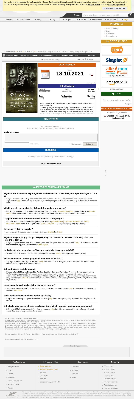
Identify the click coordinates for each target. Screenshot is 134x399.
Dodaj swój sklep (116, 89)
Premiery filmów (109, 372)
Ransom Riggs (67, 91)
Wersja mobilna (13, 367)
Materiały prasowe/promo (49, 369)
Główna (9, 20)
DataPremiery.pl (18, 362)
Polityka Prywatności (15, 381)
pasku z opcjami (47, 223)
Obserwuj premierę (65, 211)
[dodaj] (41, 98)
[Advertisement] (54, 36)
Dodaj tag (128, 104)
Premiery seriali (109, 369)
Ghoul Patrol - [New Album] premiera (44, 334)
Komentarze (111, 36)
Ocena (24, 278)
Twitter (74, 377)
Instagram (75, 370)
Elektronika (97, 20)
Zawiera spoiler (77, 144)
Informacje (18, 290)
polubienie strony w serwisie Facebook (65, 222)
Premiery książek (110, 379)
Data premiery (112, 28)
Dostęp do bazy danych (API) (50, 382)
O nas (10, 370)
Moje (126, 20)
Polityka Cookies (13, 384)
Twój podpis (34, 144)
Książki (82, 20)
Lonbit (17, 396)
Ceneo (59, 232)
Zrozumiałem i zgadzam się (114, 8)
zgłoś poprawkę (91, 83)
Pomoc (10, 374)
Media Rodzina (67, 98)
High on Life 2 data (23, 334)
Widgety (43, 379)
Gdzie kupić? (43, 245)
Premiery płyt (108, 376)
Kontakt (10, 388)
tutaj (77, 243)
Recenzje (110, 33)
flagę (18, 201)
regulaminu (78, 397)
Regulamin (11, 377)
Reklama (43, 372)
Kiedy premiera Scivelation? (68, 334)
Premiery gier (108, 366)
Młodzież (91, 55)
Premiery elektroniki (111, 382)
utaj (70, 288)
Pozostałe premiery (111, 385)
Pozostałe (111, 20)
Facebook (75, 367)
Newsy (58, 253)
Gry (53, 20)
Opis (108, 31)
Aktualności (24, 20)
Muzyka (68, 20)
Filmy (39, 20)
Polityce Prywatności (117, 5)
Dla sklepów (44, 376)
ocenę (41, 262)
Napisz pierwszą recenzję (51, 163)
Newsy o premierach (111, 388)
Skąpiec (51, 232)
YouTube (75, 374)
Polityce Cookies (94, 5)
